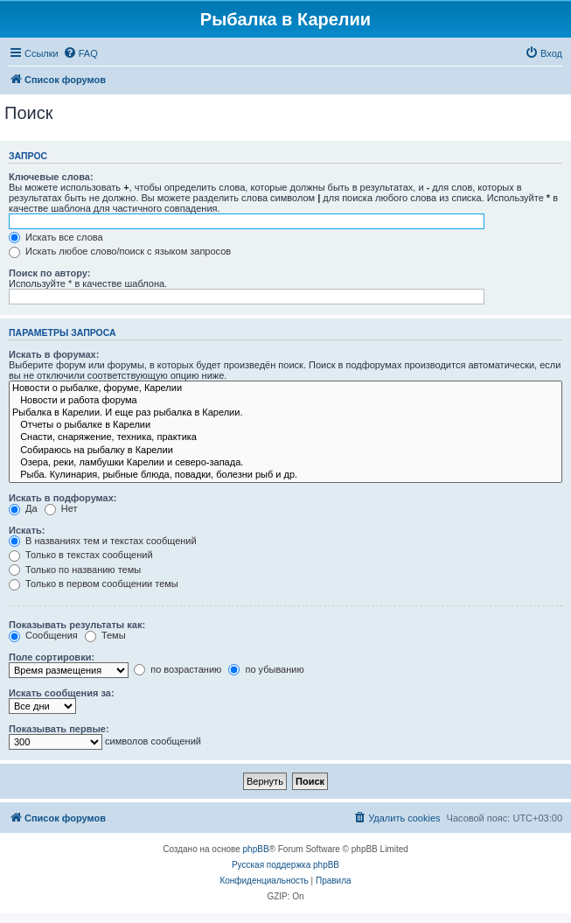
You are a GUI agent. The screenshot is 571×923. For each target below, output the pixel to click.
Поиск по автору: (49, 273)
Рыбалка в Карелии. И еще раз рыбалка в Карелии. (285, 413)
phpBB (256, 849)
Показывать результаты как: (77, 624)
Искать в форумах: (54, 354)
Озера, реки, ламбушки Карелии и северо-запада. (285, 463)
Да (23, 508)
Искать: (27, 530)
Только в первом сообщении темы (93, 583)
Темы (105, 635)
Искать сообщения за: (62, 693)
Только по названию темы (75, 569)
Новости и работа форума (285, 401)
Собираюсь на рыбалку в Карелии (285, 450)
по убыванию (265, 669)
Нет (61, 508)
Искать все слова (56, 237)
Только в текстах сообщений (81, 554)
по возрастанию (177, 669)
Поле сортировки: (51, 657)
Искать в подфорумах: (63, 498)
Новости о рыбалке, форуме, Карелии (285, 388)
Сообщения (43, 635)
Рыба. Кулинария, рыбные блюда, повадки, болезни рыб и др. (285, 475)
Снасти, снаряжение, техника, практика (285, 437)
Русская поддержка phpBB (285, 865)
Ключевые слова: (51, 176)
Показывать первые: (59, 729)
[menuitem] (80, 53)
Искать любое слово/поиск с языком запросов (120, 251)
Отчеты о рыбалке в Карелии (285, 425)
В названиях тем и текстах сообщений (103, 540)
